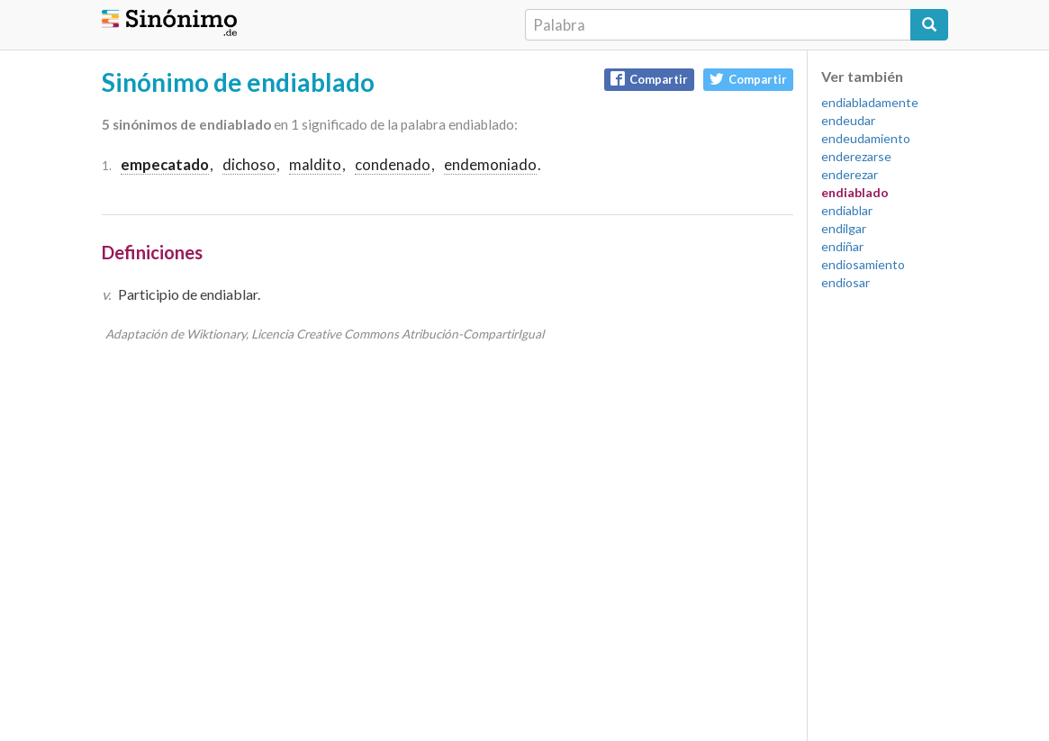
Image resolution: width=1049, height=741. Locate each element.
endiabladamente (869, 102)
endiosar (845, 282)
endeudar (848, 120)
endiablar (847, 210)
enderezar (849, 174)
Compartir (649, 78)
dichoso (249, 164)
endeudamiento (865, 138)
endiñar (842, 246)
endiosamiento (863, 264)
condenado (392, 164)
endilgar (843, 228)
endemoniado (490, 164)
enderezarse (856, 156)
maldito (315, 164)
